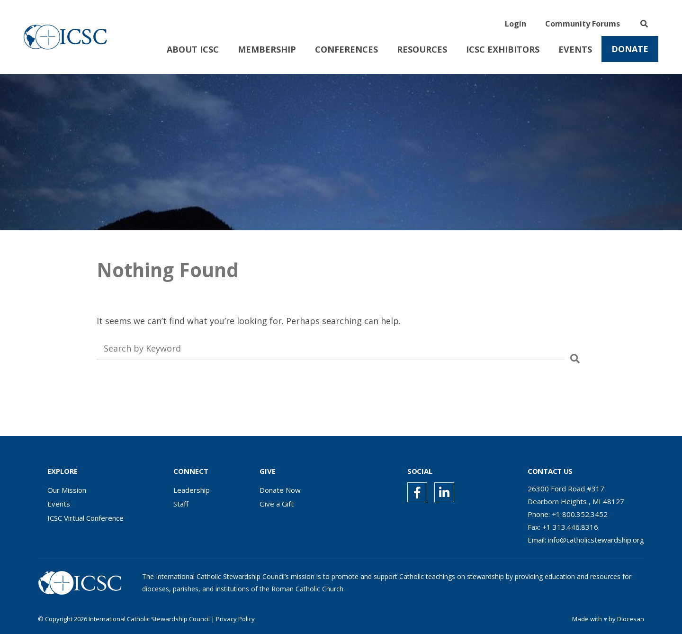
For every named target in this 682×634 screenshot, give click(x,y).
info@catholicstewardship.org (596, 539)
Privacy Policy (235, 619)
